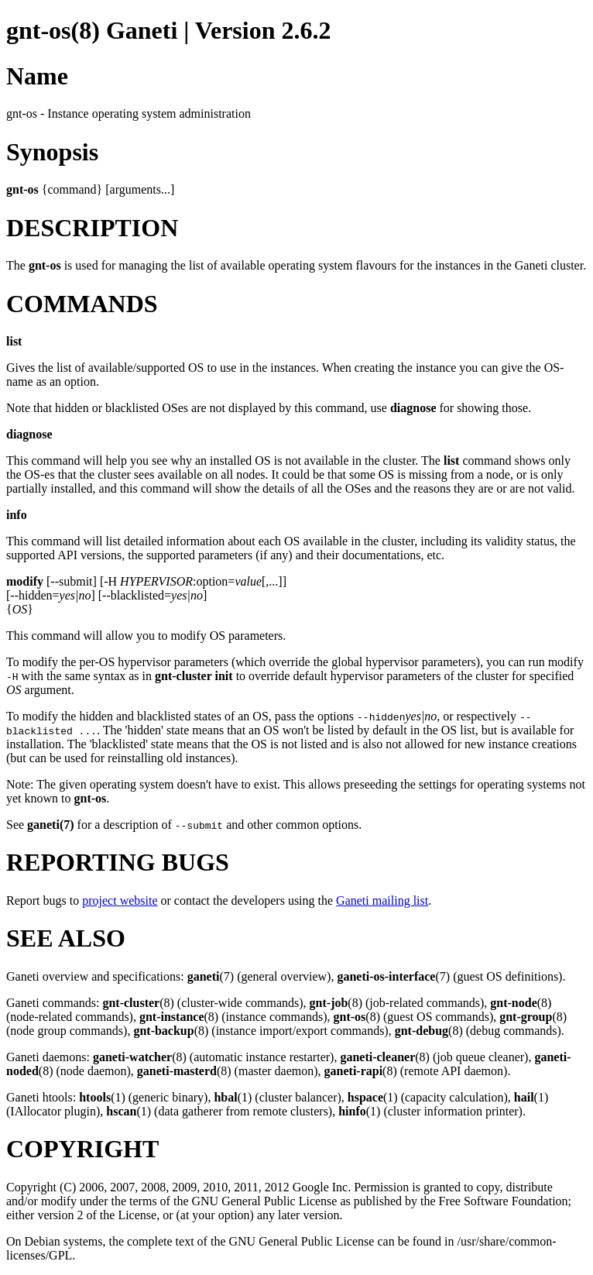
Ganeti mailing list (382, 900)
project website (119, 900)
